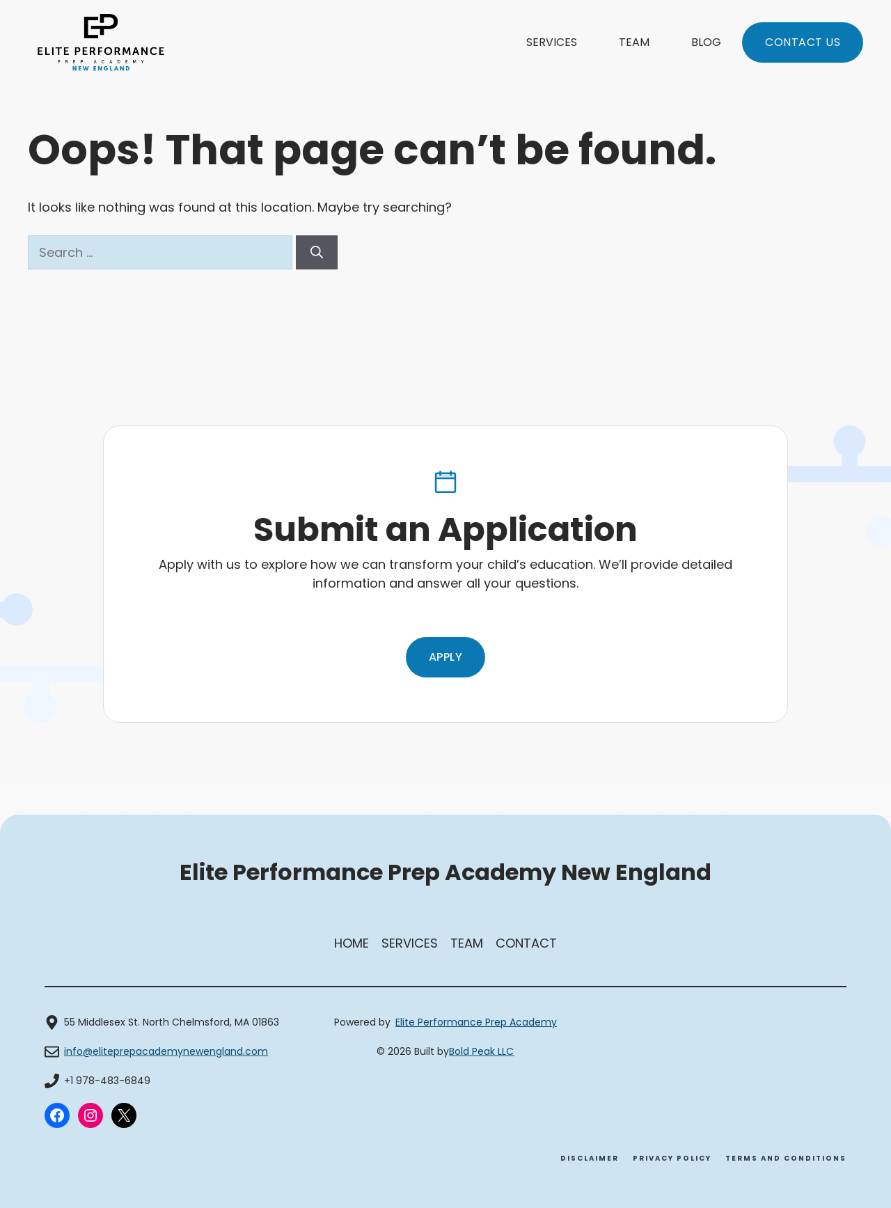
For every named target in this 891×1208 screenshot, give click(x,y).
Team (634, 42)
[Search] (317, 252)
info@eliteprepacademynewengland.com (166, 1051)
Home (351, 943)
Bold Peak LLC (481, 1051)
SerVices (409, 943)
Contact (526, 943)
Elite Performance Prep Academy (476, 1022)
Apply (446, 657)
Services (551, 42)
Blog (706, 42)
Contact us (802, 42)
